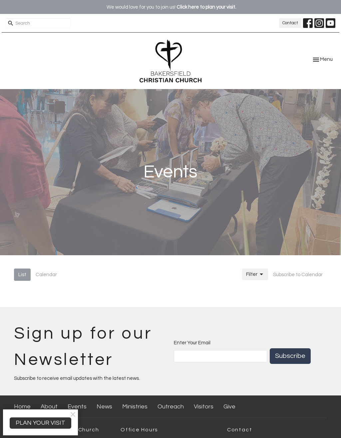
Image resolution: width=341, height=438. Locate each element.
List (22, 274)
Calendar (46, 274)
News (104, 406)
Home (22, 406)
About (49, 406)
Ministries (135, 406)
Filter (255, 274)
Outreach (171, 406)
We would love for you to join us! (171, 7)
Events (77, 406)
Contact (290, 23)
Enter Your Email (192, 342)
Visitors (203, 406)
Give (229, 406)
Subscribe (290, 356)
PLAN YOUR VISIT (40, 423)
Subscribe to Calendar (298, 274)
